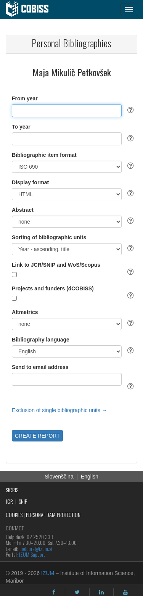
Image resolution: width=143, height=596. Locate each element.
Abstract (23, 210)
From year (25, 98)
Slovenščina (59, 477)
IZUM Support (32, 554)
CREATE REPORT (37, 436)
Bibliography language (40, 340)
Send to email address (40, 367)
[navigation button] (129, 9)
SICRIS (12, 490)
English (89, 477)
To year (21, 127)
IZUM (47, 573)
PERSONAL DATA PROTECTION (53, 515)
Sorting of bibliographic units (49, 237)
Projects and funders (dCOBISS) (53, 288)
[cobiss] (31, 9)
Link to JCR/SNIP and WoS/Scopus (56, 265)
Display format (30, 182)
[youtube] (125, 592)
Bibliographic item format (44, 155)
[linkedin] (101, 592)
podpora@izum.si (35, 548)
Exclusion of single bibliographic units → (59, 410)
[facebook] (53, 592)
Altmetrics (25, 312)
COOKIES (14, 515)
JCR (9, 501)
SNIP (23, 501)
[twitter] (77, 592)
